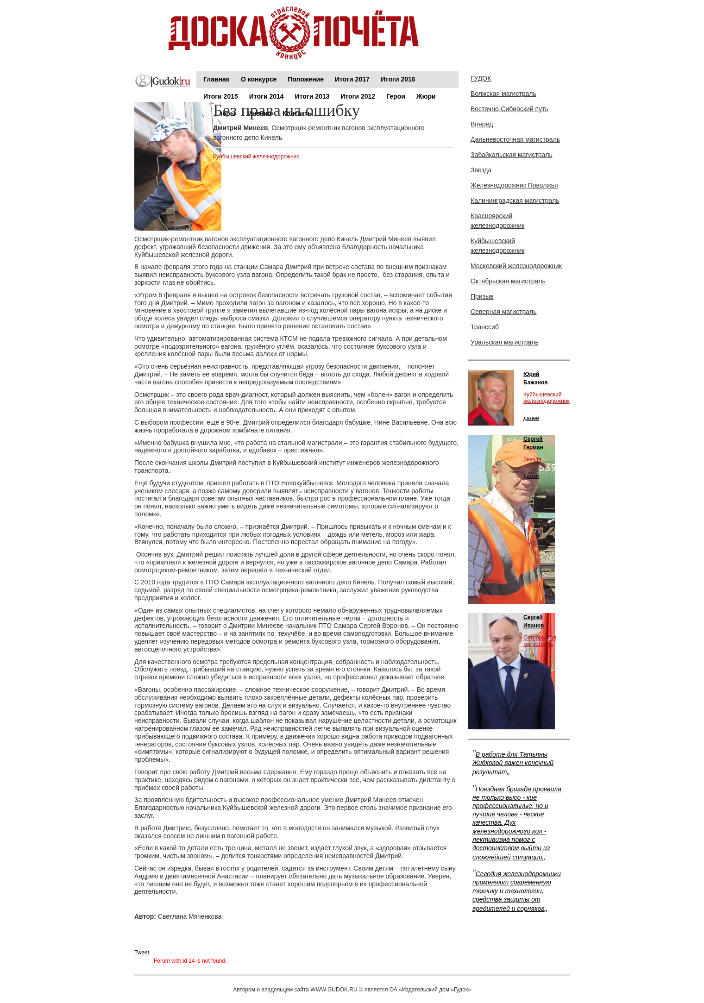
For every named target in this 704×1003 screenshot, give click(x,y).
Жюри (426, 96)
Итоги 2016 (398, 79)
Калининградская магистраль (515, 200)
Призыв (482, 296)
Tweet (141, 952)
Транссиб (485, 327)
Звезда (481, 170)
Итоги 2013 (312, 96)
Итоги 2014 (266, 96)
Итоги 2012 (357, 96)
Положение (306, 79)
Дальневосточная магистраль (515, 139)
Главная (216, 79)
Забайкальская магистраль (512, 154)
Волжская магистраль (503, 93)
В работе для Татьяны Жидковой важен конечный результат (512, 763)
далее (531, 418)
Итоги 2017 (352, 79)
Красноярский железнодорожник (497, 220)
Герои (395, 96)
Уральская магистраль (505, 342)
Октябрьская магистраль (508, 281)
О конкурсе (259, 79)
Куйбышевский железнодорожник (256, 156)
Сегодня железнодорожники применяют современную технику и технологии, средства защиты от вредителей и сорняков (516, 891)
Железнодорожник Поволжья (514, 185)
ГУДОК (481, 78)
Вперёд (482, 124)
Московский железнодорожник (516, 266)
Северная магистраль (504, 311)
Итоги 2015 (220, 96)
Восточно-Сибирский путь (509, 109)
